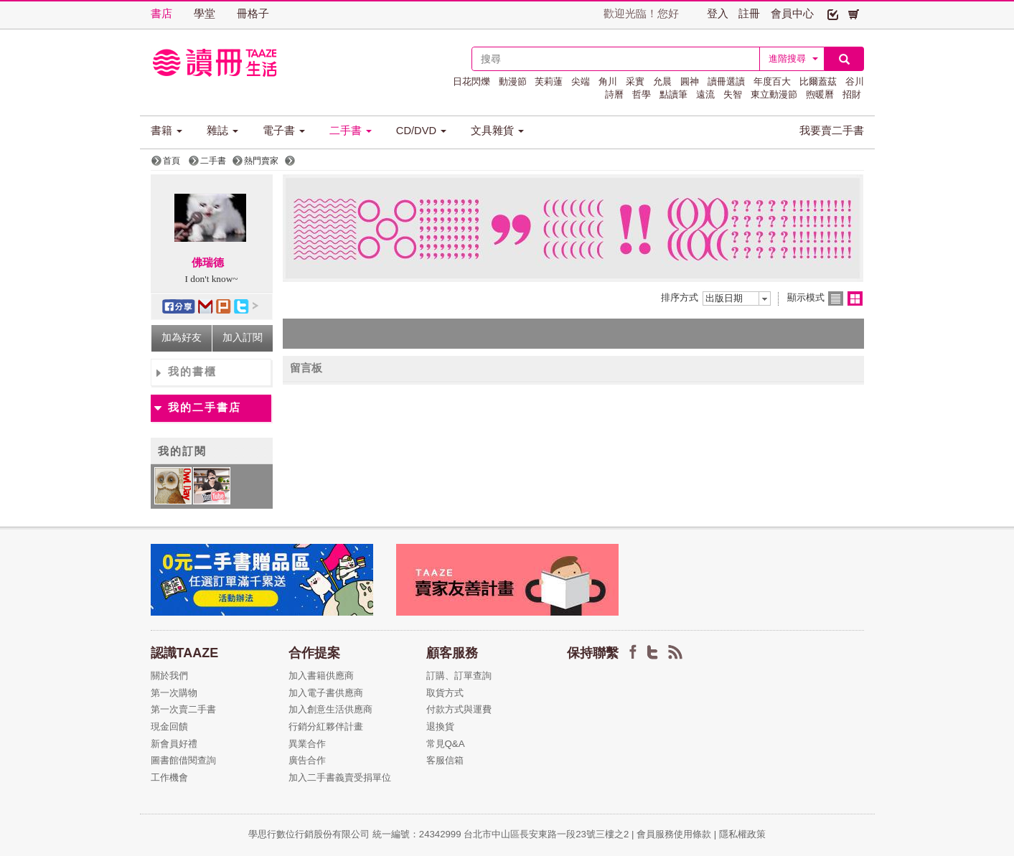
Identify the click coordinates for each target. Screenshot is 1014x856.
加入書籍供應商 (321, 675)
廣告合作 (307, 760)
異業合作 (307, 743)
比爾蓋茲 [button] (818, 81)
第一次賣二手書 (183, 709)
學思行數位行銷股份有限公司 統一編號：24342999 (356, 834)
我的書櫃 (192, 371)
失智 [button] (732, 94)
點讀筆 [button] (673, 94)
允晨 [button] (662, 81)
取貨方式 (445, 692)
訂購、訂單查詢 (459, 675)
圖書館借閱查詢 (183, 760)
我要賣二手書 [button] (831, 130)
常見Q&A (445, 743)
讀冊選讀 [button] (726, 81)
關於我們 (169, 675)
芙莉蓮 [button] (549, 81)
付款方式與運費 (459, 709)
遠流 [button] (705, 94)
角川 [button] (607, 81)
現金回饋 (169, 726)
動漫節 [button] (513, 81)
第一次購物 (174, 692)
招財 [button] (851, 94)
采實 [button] (635, 81)
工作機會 (169, 777)
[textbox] (615, 58)
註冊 (749, 13)
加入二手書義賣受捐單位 (339, 777)
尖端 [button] (580, 81)
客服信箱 (445, 760)
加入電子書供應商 (325, 692)
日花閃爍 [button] (471, 81)
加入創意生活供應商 (330, 709)
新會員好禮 (174, 743)
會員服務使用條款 (674, 834)
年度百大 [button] (772, 81)
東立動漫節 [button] (774, 94)
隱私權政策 (742, 834)
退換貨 (440, 726)
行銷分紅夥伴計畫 (325, 726)
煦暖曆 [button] (820, 94)
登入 (717, 13)
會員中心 (792, 13)
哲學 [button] (641, 94)
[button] (832, 13)
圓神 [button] (689, 81)
